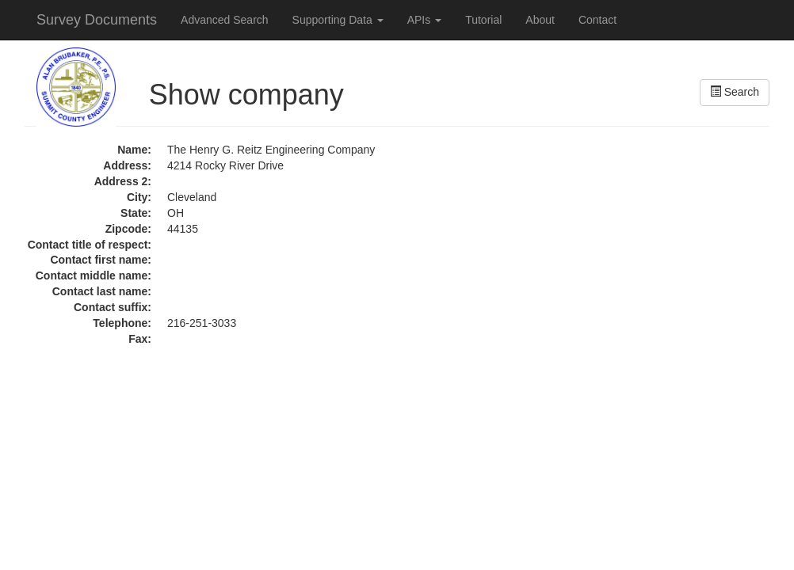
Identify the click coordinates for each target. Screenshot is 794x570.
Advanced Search (225, 19)
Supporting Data (338, 19)
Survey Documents (96, 20)
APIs (424, 19)
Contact (597, 19)
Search (734, 92)
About (540, 19)
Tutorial (483, 19)
